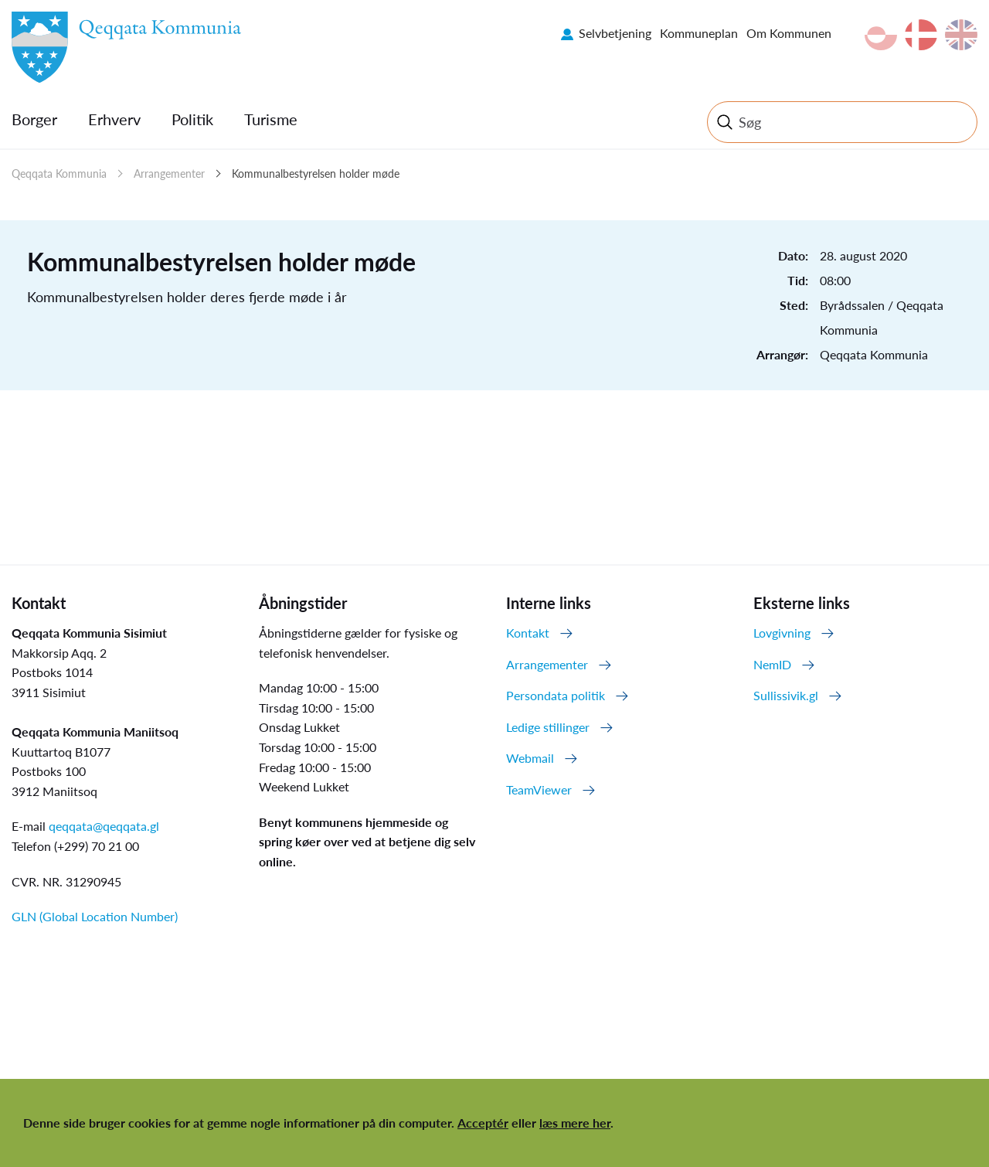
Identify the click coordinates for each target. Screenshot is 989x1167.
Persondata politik (555, 695)
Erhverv (114, 119)
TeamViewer (539, 789)
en (961, 34)
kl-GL (881, 34)
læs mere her (574, 1122)
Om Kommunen (788, 33)
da (921, 34)
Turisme (270, 119)
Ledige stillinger (548, 727)
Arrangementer (169, 173)
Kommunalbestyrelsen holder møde (315, 173)
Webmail (530, 757)
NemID (772, 664)
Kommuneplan (699, 33)
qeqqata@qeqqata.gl (104, 825)
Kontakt (527, 632)
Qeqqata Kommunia (59, 173)
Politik (192, 119)
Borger (34, 119)
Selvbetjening (615, 33)
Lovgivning (782, 632)
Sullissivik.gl (785, 695)
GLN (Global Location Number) (95, 916)
